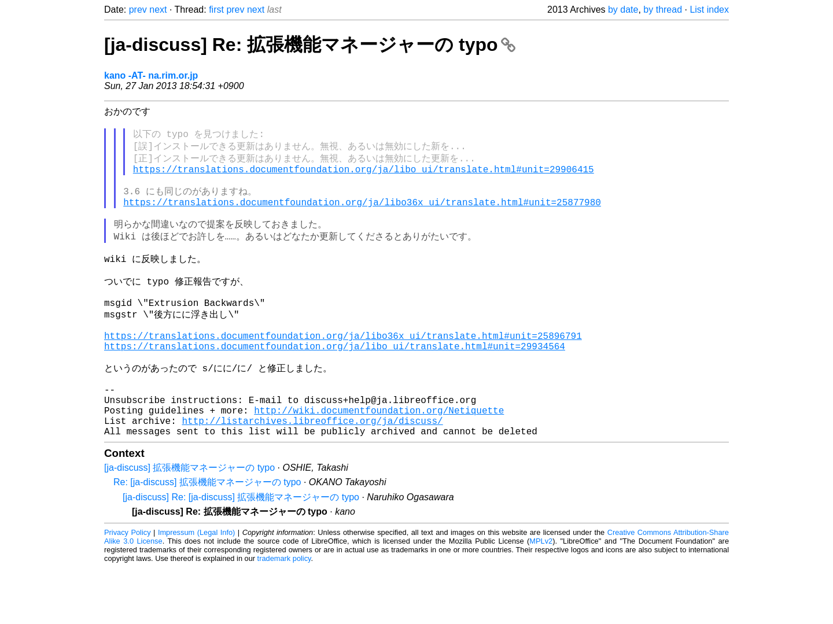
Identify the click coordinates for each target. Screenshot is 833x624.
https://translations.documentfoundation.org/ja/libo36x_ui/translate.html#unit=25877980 (362, 217)
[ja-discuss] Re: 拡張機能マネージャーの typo (309, 44)
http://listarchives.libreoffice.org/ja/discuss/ (312, 474)
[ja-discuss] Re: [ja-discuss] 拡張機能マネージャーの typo (241, 554)
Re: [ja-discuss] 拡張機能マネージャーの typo (207, 539)
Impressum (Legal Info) (196, 589)
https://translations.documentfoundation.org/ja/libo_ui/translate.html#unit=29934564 (334, 385)
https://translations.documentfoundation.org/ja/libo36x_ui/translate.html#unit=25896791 (343, 372)
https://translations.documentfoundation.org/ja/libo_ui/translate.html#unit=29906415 (363, 178)
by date (623, 9)
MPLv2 (540, 597)
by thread (662, 9)
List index (709, 9)
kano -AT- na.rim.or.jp (151, 75)
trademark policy (284, 615)
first (216, 9)
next (158, 9)
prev (138, 9)
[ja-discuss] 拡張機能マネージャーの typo (189, 524)
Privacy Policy (127, 589)
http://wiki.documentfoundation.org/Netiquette (379, 462)
